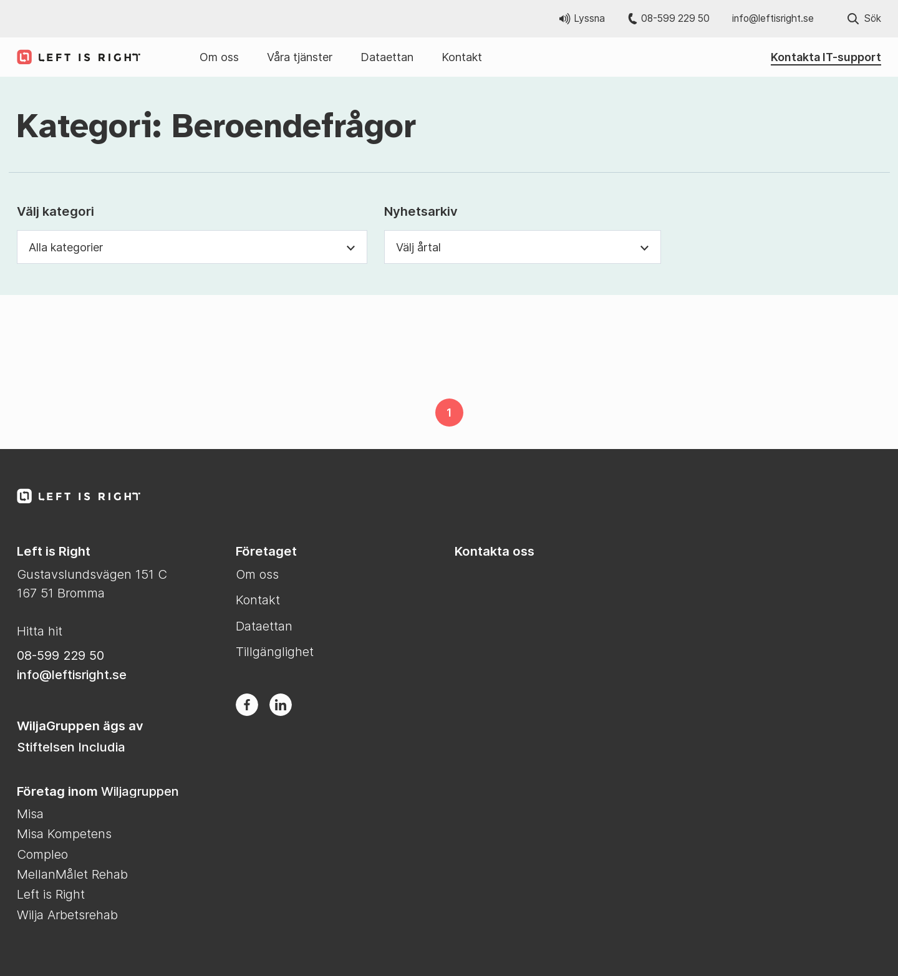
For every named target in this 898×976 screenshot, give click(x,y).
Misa (30, 813)
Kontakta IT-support (826, 57)
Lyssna (582, 18)
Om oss (219, 57)
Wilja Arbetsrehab (67, 914)
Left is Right (51, 894)
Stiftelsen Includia (71, 747)
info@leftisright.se (773, 18)
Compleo (42, 854)
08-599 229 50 (668, 18)
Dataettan (386, 57)
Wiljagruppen (140, 791)
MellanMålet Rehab (72, 874)
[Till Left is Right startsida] (73, 57)
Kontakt (462, 57)
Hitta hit (39, 631)
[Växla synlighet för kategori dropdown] (351, 247)
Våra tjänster (299, 57)
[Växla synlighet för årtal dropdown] (645, 247)
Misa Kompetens (64, 833)
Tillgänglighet (275, 651)
